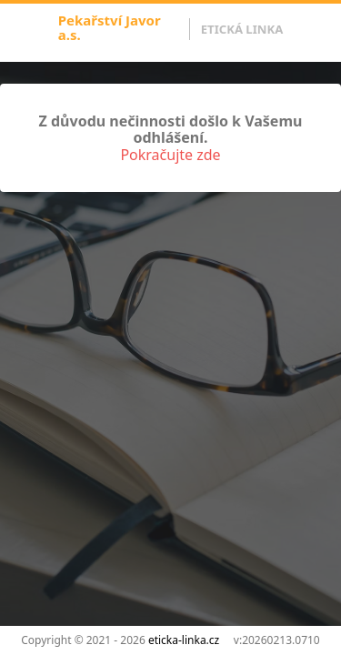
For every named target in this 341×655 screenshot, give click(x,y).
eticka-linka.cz (183, 640)
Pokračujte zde (170, 155)
